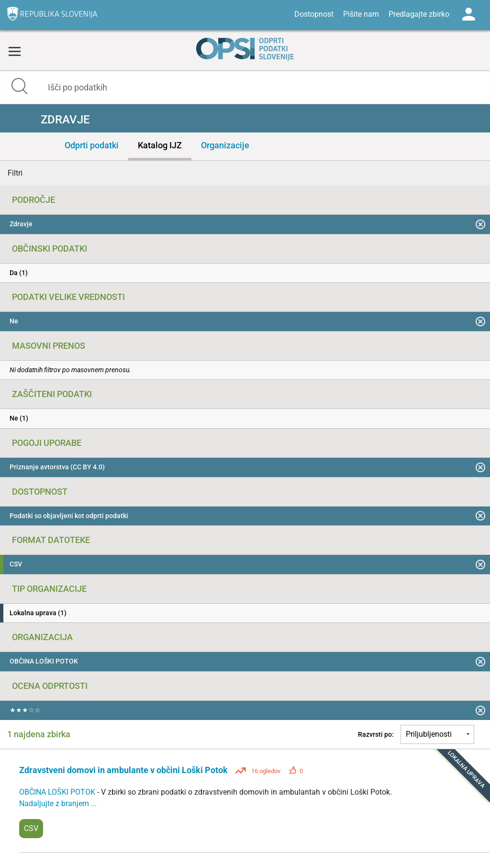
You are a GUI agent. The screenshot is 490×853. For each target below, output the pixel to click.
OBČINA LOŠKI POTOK (58, 792)
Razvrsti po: (376, 734)
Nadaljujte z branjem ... (58, 803)
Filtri (15, 172)
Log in (468, 14)
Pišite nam (361, 14)
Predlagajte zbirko (419, 14)
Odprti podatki (92, 145)
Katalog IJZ (160, 145)
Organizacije (225, 145)
